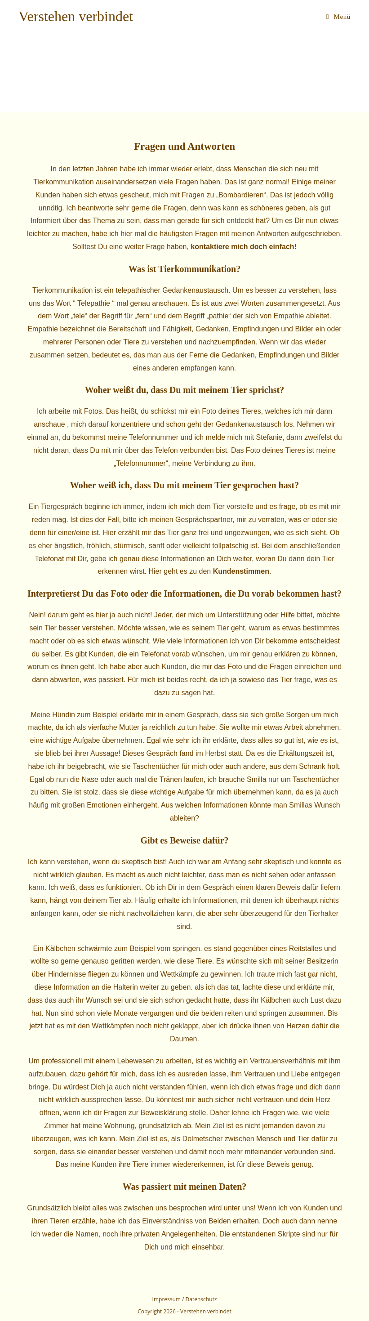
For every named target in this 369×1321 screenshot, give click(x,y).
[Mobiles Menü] (338, 16)
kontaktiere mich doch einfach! (244, 246)
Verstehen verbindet (75, 16)
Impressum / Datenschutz (184, 1299)
